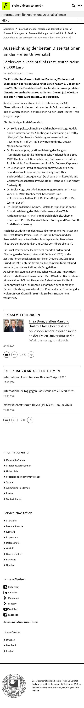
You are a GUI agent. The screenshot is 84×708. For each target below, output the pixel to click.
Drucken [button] (10, 639)
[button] (6, 354)
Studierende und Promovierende (23, 476)
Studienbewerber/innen (18, 465)
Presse (9, 493)
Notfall (10, 548)
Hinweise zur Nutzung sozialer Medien (20, 621)
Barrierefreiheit (14, 553)
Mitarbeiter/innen (15, 460)
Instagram (13, 586)
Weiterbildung (13, 498)
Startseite (8, 28)
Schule (9, 482)
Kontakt (10, 531)
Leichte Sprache (14, 526)
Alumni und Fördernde (18, 487)
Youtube (12, 609)
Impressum (12, 537)
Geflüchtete (12, 471)
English (10, 650)
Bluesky (12, 603)
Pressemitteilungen (13, 33)
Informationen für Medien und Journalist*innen (34, 14)
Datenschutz (12, 542)
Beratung (11, 559)
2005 (70, 33)
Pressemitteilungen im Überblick (46, 33)
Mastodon (13, 598)
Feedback (11, 645)
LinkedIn (12, 592)
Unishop (10, 565)
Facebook (13, 614)
